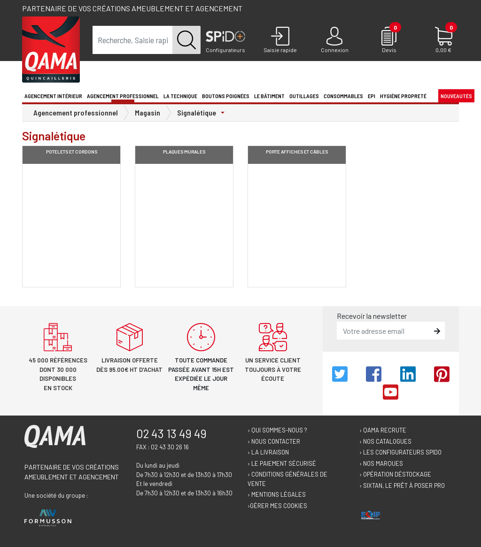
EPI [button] (371, 95)
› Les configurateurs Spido (400, 452)
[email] (384, 330)
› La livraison (268, 452)
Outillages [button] (304, 95)
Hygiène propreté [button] (403, 95)
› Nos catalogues (385, 441)
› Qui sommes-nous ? (277, 430)
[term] (133, 40)
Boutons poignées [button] (225, 95)
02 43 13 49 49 (171, 433)
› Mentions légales (277, 494)
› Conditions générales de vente (287, 478)
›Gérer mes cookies (277, 505)
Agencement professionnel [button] (123, 95)
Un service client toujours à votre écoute (273, 369)
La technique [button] (180, 95)
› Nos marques (381, 463)
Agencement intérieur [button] (53, 95)
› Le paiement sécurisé (282, 463)
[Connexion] (334, 40)
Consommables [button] (343, 95)
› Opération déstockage (395, 474)
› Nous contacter (274, 441)
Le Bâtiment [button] (269, 95)
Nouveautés (456, 95)
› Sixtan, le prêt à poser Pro (402, 485)
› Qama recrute (382, 430)
